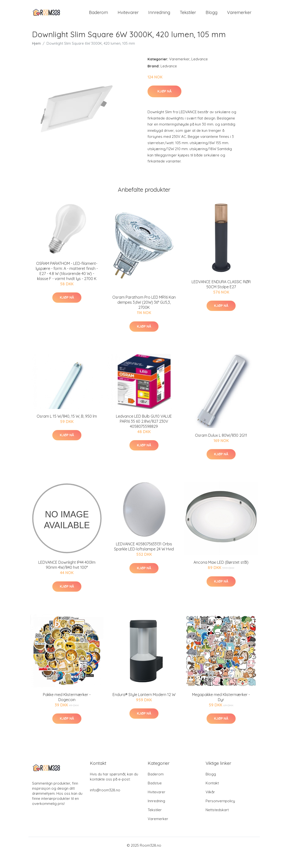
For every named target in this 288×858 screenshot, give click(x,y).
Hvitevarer (128, 14)
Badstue (155, 787)
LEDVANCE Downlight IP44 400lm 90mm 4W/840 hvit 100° (66, 569)
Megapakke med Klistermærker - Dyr (221, 701)
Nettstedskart (217, 814)
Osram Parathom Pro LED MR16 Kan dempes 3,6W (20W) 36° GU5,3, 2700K (144, 306)
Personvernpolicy (220, 805)
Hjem (36, 47)
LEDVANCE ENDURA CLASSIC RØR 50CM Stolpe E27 (221, 288)
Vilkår (210, 796)
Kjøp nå (164, 95)
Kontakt (212, 787)
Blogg (211, 14)
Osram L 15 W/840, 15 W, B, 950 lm (67, 420)
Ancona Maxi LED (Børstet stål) (221, 566)
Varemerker (239, 14)
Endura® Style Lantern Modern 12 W (144, 698)
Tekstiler (188, 14)
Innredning (159, 14)
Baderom (98, 14)
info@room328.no (105, 794)
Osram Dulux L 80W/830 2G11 (221, 439)
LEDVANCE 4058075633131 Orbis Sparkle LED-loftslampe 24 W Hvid (144, 551)
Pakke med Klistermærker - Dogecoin (67, 701)
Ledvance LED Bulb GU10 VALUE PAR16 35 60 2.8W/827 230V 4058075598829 (144, 425)
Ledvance (199, 63)
